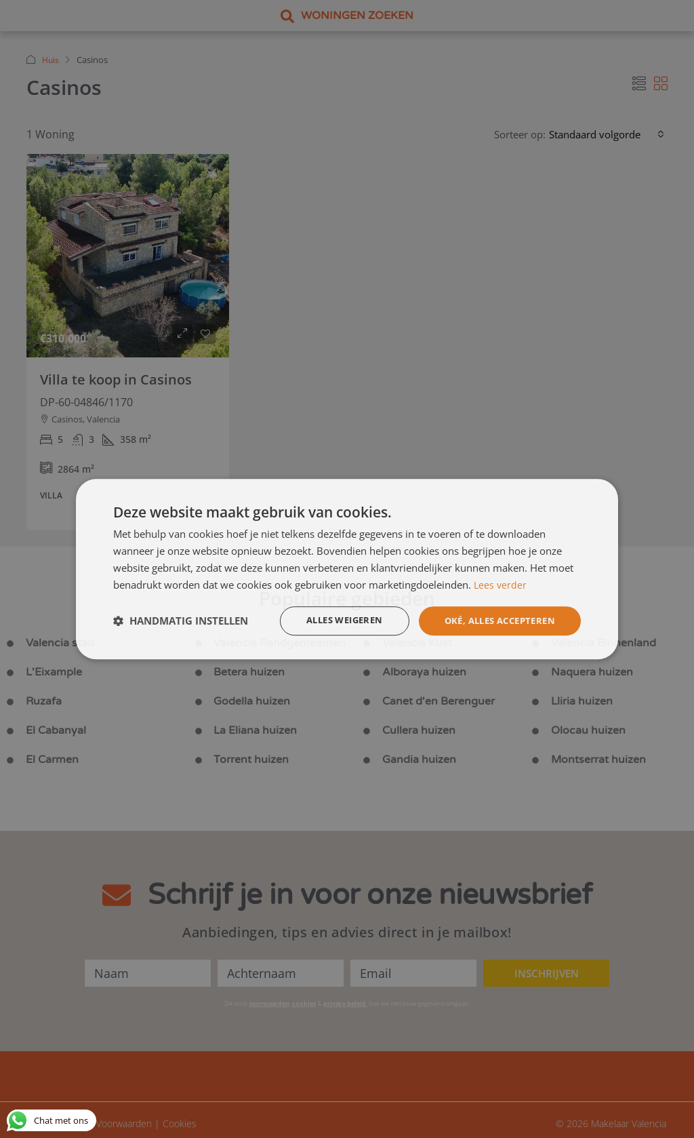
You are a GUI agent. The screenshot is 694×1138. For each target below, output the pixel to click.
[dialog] (347, 569)
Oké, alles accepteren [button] (494, 620)
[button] (180, 621)
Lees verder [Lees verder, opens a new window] (501, 584)
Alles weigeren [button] (329, 620)
